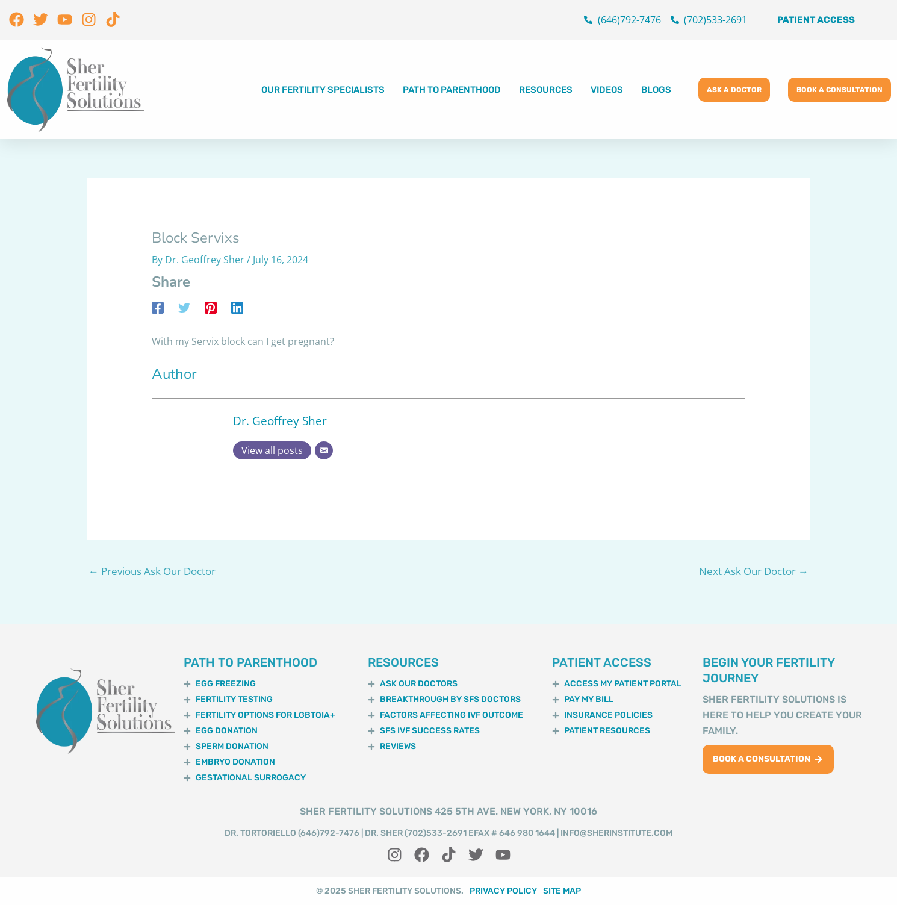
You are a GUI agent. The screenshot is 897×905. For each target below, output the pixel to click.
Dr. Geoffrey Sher (280, 420)
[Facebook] (158, 307)
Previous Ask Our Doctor (152, 571)
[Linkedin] (237, 307)
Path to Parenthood (452, 89)
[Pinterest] (211, 307)
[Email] (324, 450)
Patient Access (816, 19)
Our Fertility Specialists (323, 89)
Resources (546, 89)
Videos (607, 89)
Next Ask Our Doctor (754, 571)
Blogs (656, 89)
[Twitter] (184, 307)
